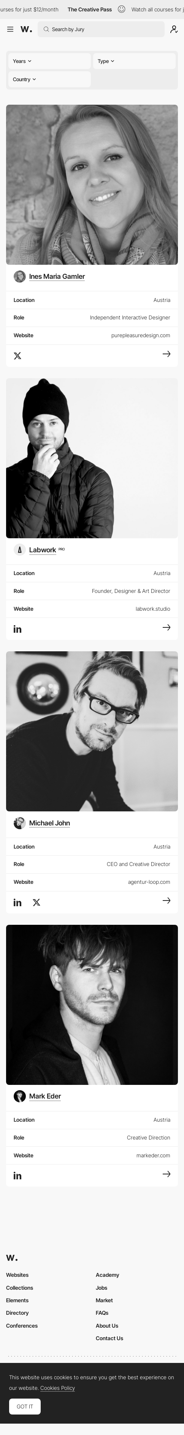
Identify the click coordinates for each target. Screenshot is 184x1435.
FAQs (102, 1312)
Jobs (101, 1287)
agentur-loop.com (149, 882)
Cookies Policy (57, 1388)
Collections (19, 1287)
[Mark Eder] (37, 1096)
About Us (107, 1325)
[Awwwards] (26, 29)
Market (104, 1300)
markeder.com (153, 1155)
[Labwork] (39, 550)
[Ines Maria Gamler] (49, 276)
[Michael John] (42, 823)
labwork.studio (153, 608)
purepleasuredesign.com (140, 335)
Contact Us (109, 1338)
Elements (17, 1300)
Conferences (22, 1325)
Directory (17, 1312)
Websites (17, 1275)
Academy (107, 1275)
